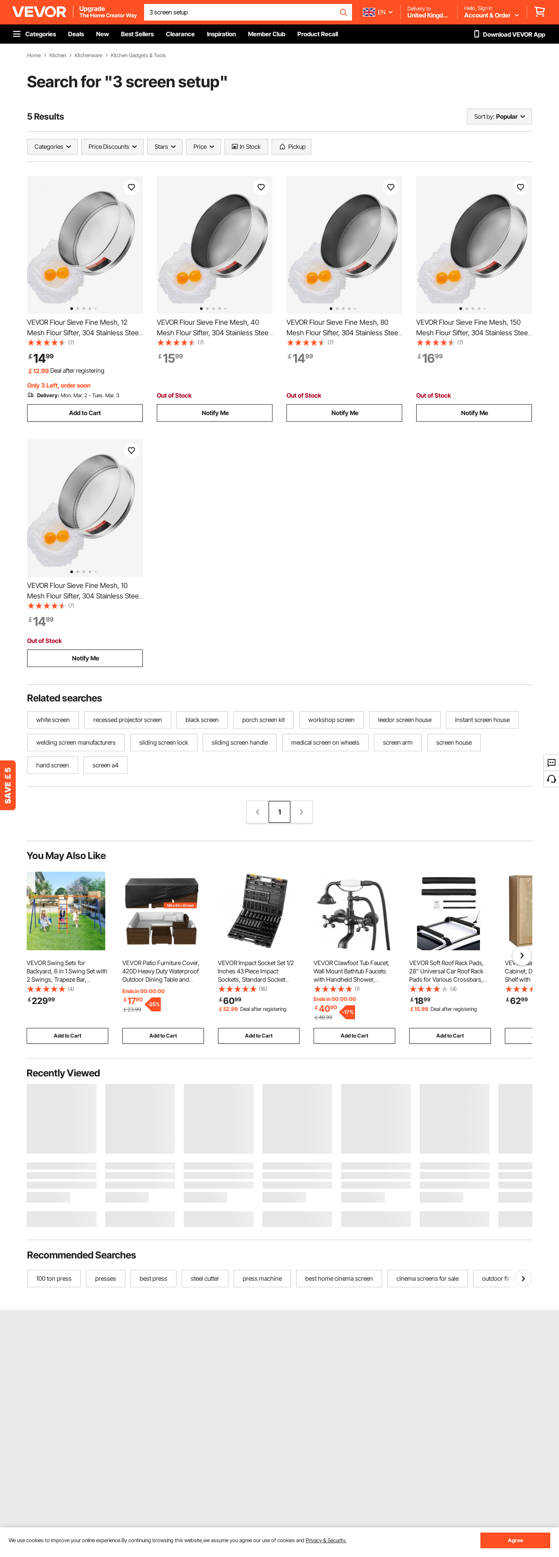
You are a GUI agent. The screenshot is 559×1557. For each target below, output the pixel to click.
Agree (515, 1540)
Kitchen (57, 55)
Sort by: (484, 116)
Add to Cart (85, 412)
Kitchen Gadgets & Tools (138, 55)
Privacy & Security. (326, 1540)
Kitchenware (88, 55)
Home (34, 55)
